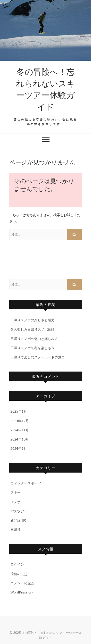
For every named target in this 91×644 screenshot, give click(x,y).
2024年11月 (19, 430)
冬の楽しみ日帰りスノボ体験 (32, 329)
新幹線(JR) (18, 520)
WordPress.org (21, 592)
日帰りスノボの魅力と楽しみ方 (34, 339)
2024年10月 (19, 439)
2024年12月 (19, 421)
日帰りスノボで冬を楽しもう (32, 348)
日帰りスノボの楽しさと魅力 (32, 320)
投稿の (18, 574)
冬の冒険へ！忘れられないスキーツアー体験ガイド (45, 89)
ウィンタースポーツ (25, 483)
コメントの (22, 583)
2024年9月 (18, 448)
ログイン (17, 564)
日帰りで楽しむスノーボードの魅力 (37, 357)
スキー (15, 492)
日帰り (15, 529)
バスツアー (18, 511)
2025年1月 (18, 411)
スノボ (15, 502)
